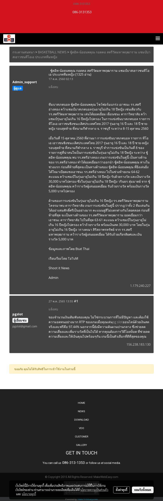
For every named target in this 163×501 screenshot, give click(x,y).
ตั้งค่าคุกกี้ (121, 490)
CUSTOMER (81, 436)
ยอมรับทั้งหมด (142, 490)
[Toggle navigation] (157, 38)
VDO (81, 428)
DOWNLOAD (81, 419)
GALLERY (81, 444)
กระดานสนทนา (23, 52)
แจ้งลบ (53, 87)
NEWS (81, 411)
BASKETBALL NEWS (52, 52)
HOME (81, 402)
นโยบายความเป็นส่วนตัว (94, 490)
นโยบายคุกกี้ (29, 494)
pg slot (117, 322)
